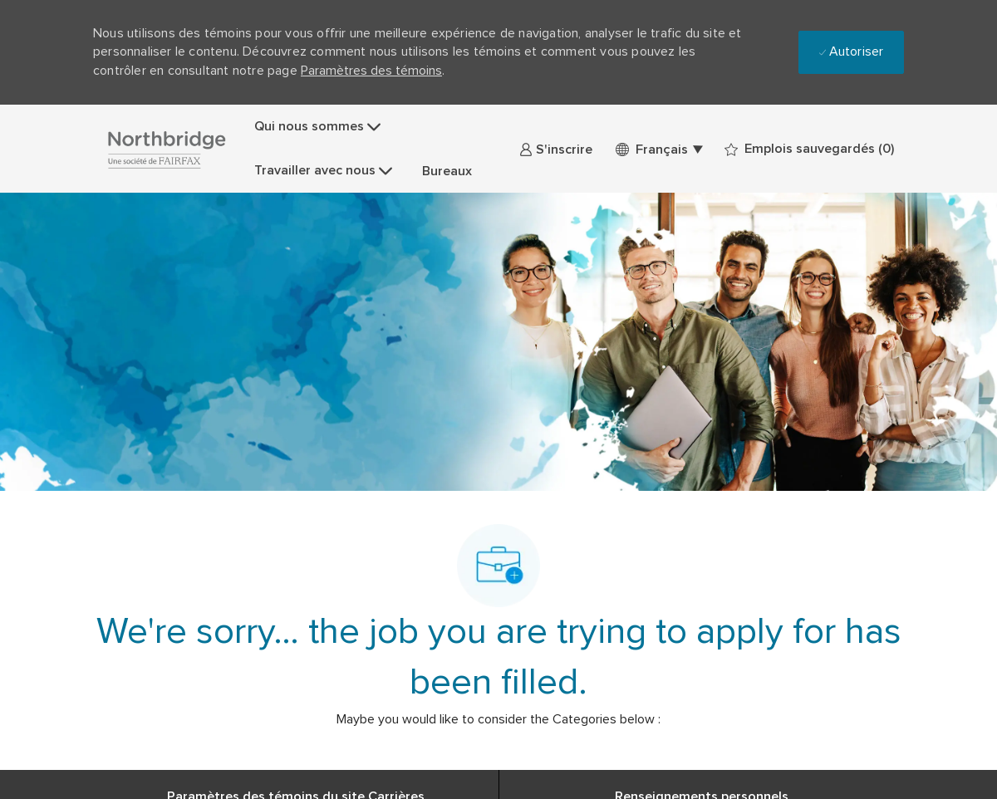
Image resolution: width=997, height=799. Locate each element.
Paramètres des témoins (371, 70)
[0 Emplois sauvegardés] (809, 149)
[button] (658, 149)
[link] (555, 149)
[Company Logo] (166, 149)
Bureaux (447, 171)
